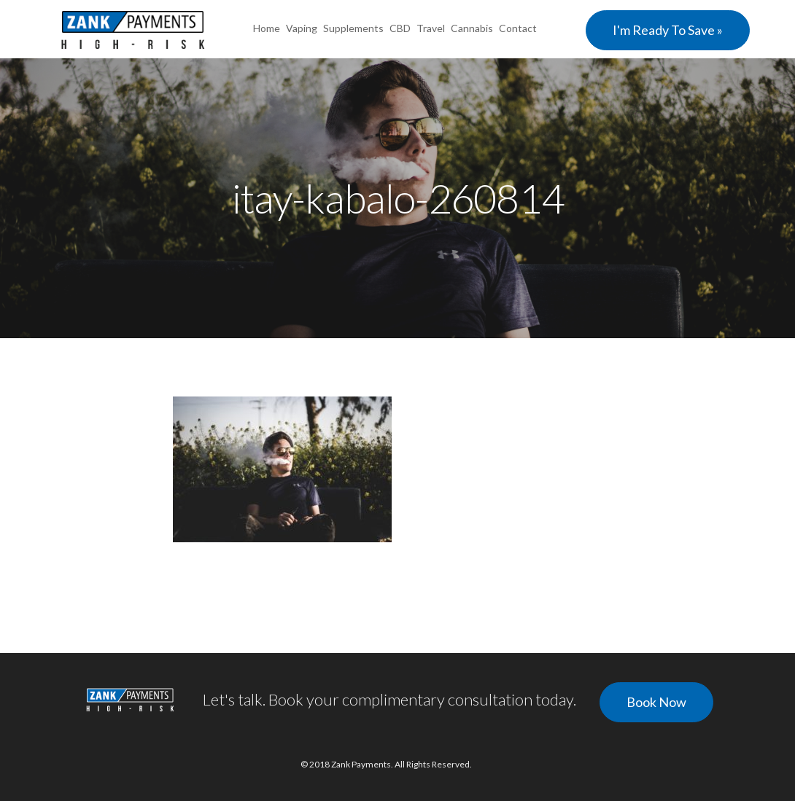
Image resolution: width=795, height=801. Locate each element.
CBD (400, 28)
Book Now (656, 702)
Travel (430, 28)
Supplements (353, 28)
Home (266, 28)
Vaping (301, 28)
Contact (518, 28)
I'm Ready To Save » (668, 30)
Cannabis (472, 28)
